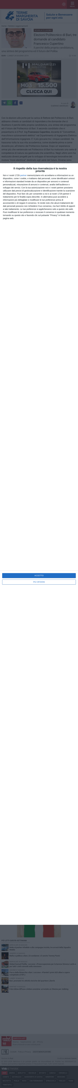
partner (23, 175)
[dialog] (39, 544)
